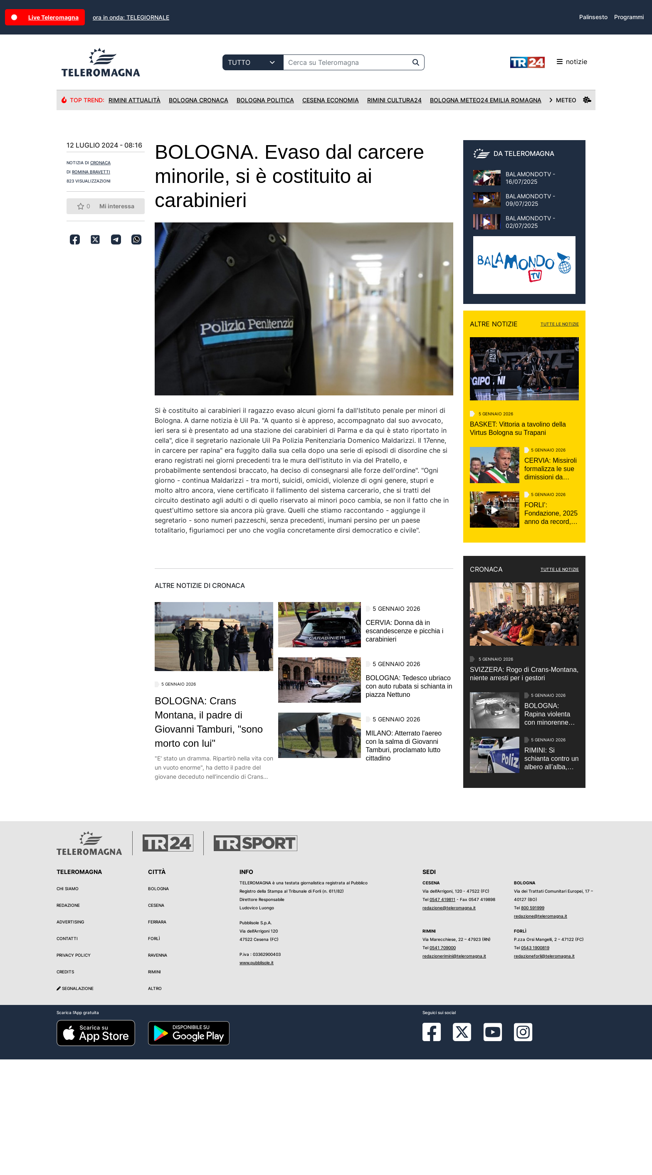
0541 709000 (443, 1063)
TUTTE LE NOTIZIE (560, 323)
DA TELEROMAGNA (524, 153)
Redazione (68, 1020)
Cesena (156, 1020)
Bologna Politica (265, 100)
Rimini (154, 1087)
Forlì (154, 1054)
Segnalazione (75, 1103)
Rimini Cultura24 (394, 100)
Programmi (629, 16)
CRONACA (100, 162)
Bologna (158, 1004)
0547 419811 (442, 1014)
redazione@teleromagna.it (449, 1023)
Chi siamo (68, 1004)
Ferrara (157, 1037)
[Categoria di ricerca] (253, 62)
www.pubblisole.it (257, 1078)
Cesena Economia (330, 100)
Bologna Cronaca (198, 100)
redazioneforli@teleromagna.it (544, 1071)
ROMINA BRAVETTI (91, 171)
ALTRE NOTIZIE (494, 324)
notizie (548, 62)
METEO (570, 100)
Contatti (67, 1054)
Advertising (70, 1037)
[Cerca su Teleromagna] (345, 62)
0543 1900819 (535, 1063)
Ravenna (157, 1070)
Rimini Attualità (135, 100)
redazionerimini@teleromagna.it (454, 1071)
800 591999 (532, 1023)
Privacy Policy (74, 1070)
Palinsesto (593, 16)
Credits (65, 1087)
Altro (155, 1103)
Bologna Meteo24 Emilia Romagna (485, 100)
